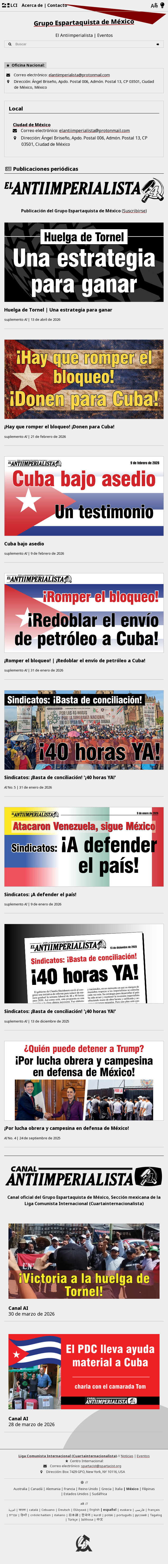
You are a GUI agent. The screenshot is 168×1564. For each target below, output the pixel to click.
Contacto (57, 5)
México (132, 1488)
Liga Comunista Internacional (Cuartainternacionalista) (67, 1455)
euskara (126, 1510)
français (154, 1510)
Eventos (105, 35)
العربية (11, 1510)
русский (141, 1515)
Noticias (127, 1455)
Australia (20, 1488)
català (33, 1510)
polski (109, 1515)
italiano (59, 1515)
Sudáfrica (99, 1493)
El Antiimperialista (74, 35)
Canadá (37, 1488)
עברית (13, 1515)
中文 (100, 1519)
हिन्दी (24, 1515)
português (124, 1515)
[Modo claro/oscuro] (162, 5)
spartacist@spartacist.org (101, 1465)
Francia (69, 1488)
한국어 (86, 1515)
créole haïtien (40, 1515)
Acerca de (32, 5)
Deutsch (64, 1510)
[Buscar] (159, 44)
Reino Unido (88, 1488)
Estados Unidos (76, 1493)
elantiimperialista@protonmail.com (79, 74)
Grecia (106, 1488)
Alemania (53, 1488)
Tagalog (156, 1515)
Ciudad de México (31, 125)
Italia (119, 1488)
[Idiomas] (154, 5)
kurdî (97, 1515)
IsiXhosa (87, 1519)
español (109, 1510)
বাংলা (22, 1510)
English (95, 1510)
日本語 (73, 1515)
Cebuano (48, 1510)
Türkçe (73, 1519)
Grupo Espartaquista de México (84, 22)
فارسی (139, 1510)
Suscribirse (134, 211)
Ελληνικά (79, 1510)
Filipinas (148, 1488)
